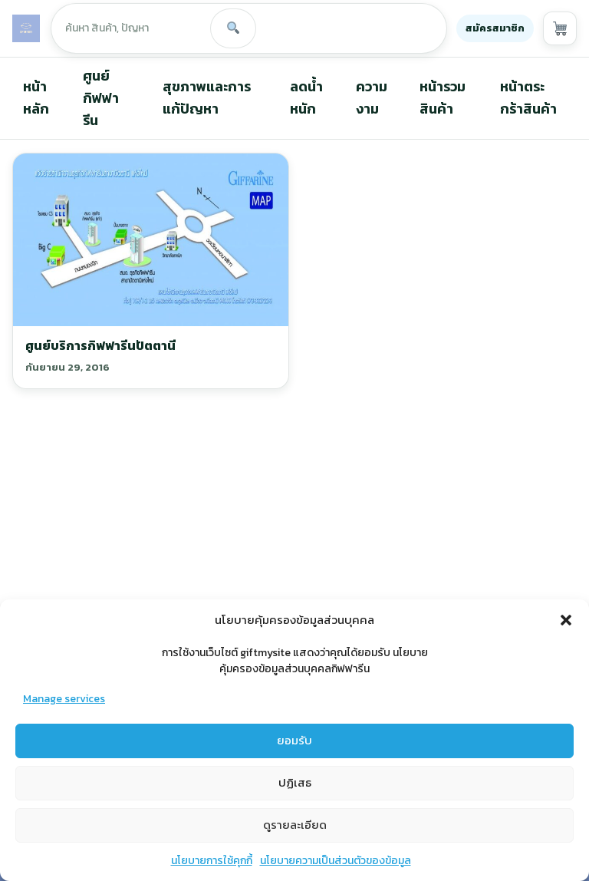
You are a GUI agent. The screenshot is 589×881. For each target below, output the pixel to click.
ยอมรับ (294, 753)
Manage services (64, 711)
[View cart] (560, 28)
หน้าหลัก (36, 97)
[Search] (233, 28)
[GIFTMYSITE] (26, 28)
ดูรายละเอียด (295, 837)
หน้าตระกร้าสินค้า (528, 97)
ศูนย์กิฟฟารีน (101, 97)
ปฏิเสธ (294, 795)
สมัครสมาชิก (495, 28)
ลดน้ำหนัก (306, 97)
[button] (566, 632)
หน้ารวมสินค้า (443, 97)
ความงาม (371, 97)
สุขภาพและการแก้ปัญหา (207, 97)
